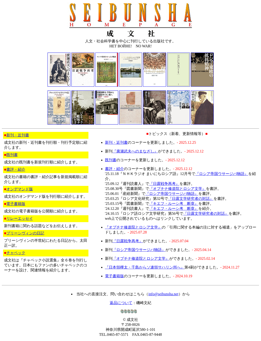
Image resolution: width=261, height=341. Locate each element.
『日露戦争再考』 (164, 184)
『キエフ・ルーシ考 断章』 (173, 204)
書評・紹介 (15, 169)
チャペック (15, 253)
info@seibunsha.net (163, 294)
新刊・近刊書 (17, 135)
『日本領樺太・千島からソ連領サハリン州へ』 (144, 267)
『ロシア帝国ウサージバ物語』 (221, 174)
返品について (121, 303)
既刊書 (12, 155)
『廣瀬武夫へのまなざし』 (135, 151)
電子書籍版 (15, 204)
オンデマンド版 (19, 189)
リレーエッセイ (19, 218)
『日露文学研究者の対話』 (190, 199)
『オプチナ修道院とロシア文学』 (177, 189)
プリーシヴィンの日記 (25, 233)
